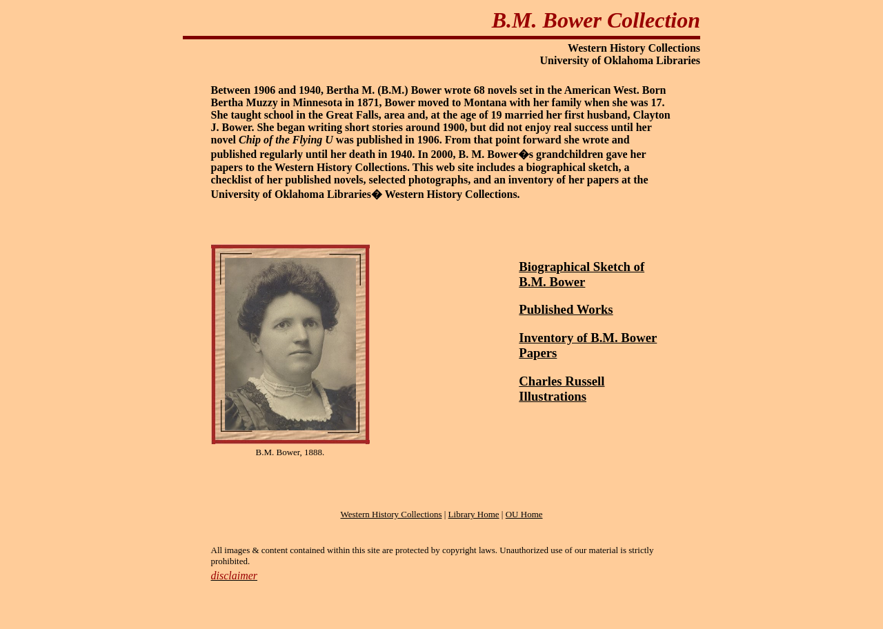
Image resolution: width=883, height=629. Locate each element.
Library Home (473, 514)
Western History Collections (391, 514)
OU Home (524, 514)
